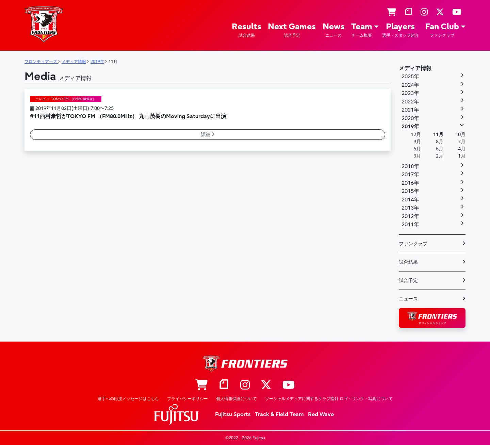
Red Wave (321, 414)
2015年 (410, 191)
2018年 (410, 166)
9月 (417, 142)
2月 (439, 156)
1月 (462, 156)
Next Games (292, 30)
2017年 (410, 174)
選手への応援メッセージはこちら (128, 398)
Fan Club (442, 30)
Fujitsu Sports (233, 414)
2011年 (410, 224)
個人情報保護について (236, 398)
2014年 (410, 200)
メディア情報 (415, 68)
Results (246, 30)
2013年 (410, 208)
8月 (439, 142)
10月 (460, 134)
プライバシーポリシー (187, 398)
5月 (439, 149)
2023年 (410, 93)
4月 (462, 149)
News (334, 30)
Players (400, 30)
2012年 (410, 216)
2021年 (410, 110)
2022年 (410, 102)
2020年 (410, 118)
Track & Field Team (279, 414)
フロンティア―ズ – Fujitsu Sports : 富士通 (43, 24)
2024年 (410, 85)
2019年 (410, 126)
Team (361, 30)
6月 (417, 149)
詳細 (208, 134)
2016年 (410, 183)
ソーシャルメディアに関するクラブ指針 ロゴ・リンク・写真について (329, 398)
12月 (416, 134)
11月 (438, 134)
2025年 (410, 76)
